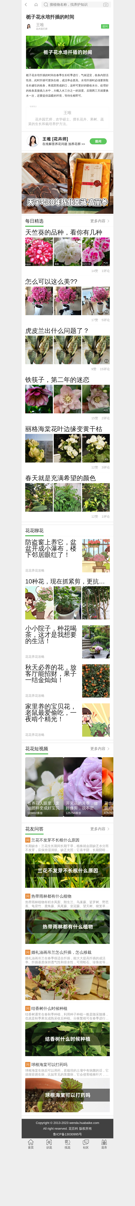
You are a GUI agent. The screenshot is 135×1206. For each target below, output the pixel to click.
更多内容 (97, 277)
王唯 (40, 38)
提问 (105, 39)
